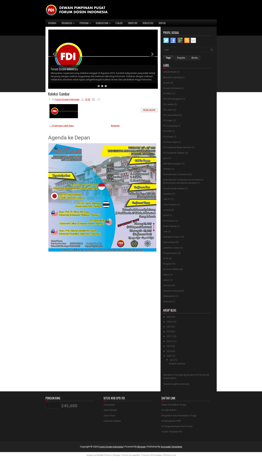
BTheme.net (170, 455)
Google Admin (168, 410)
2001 (169, 356)
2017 (169, 336)
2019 (169, 326)
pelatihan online (171, 247)
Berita (195, 58)
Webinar (167, 301)
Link (165, 231)
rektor (166, 280)
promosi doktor (171, 269)
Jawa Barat (109, 404)
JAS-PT (167, 199)
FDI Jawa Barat (171, 115)
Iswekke (167, 193)
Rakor (166, 274)
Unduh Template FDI (171, 431)
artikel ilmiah (169, 72)
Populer (181, 58)
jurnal (166, 215)
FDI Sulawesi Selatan (174, 152)
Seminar (167, 285)
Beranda (52, 23)
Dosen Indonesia (172, 88)
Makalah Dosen (171, 236)
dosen (166, 82)
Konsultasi (148, 23)
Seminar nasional (172, 290)
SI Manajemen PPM (171, 421)
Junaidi (167, 210)
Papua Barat (169, 242)
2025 (169, 316)
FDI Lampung (170, 125)
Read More (149, 110)
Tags (168, 58)
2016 (169, 341)
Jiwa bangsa (169, 204)
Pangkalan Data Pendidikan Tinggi (178, 415)
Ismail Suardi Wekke (173, 188)
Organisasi (69, 22)
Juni (171, 360)
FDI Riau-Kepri (170, 142)
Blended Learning (172, 77)
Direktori (132, 23)
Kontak (162, 23)
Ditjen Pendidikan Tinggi (173, 404)
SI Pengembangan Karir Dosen (177, 426)
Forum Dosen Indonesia (64, 69)
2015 (169, 346)
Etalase (119, 23)
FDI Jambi (168, 104)
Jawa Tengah (110, 410)
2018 (169, 331)
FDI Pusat (168, 136)
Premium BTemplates (151, 455)
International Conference (175, 174)
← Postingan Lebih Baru (61, 125)
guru (165, 158)
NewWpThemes (104, 455)
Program (86, 22)
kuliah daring (169, 226)
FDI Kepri (167, 120)
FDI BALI (167, 93)
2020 (169, 321)
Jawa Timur (109, 415)
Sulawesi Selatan (112, 421)
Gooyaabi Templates (171, 446)
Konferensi (168, 220)
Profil (165, 258)
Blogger (141, 446)
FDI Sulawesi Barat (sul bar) (177, 147)
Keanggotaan (104, 22)
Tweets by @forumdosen (176, 384)
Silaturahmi (169, 296)
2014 (169, 351)
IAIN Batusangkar (172, 163)
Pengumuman (170, 253)
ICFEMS (167, 169)
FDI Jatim (168, 109)
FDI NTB (167, 131)
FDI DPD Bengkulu (172, 98)
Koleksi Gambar (59, 93)
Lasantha (135, 455)
